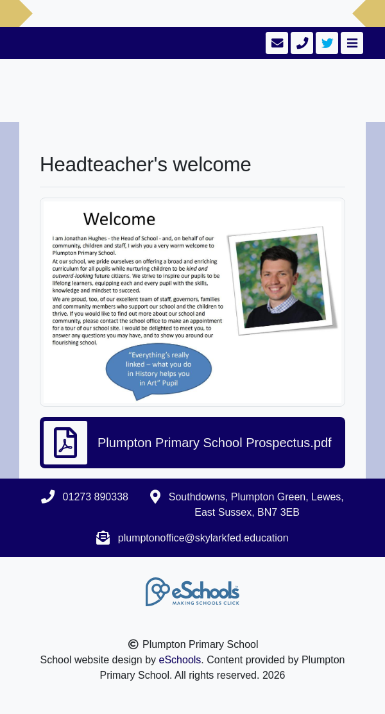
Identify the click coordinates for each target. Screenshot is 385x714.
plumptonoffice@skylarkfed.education (203, 537)
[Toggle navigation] (350, 43)
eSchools (180, 659)
